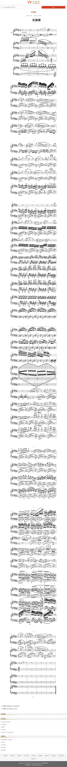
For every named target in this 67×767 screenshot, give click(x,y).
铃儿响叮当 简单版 (6, 721)
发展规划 (40, 755)
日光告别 (4, 729)
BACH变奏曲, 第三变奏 (11, 708)
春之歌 (3, 742)
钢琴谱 (3, 727)
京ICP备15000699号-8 (37, 765)
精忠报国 (4, 750)
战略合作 (47, 755)
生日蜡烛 (4, 724)
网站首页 (5, 755)
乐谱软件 (19, 755)
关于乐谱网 (26, 755)
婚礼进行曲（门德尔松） (7, 739)
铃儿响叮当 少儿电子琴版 (7, 732)
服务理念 (54, 755)
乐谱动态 (34, 755)
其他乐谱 (12, 755)
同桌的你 (4, 747)
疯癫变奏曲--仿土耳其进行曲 (12, 706)
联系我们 (33, 758)
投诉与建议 (61, 755)
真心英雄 (4, 744)
